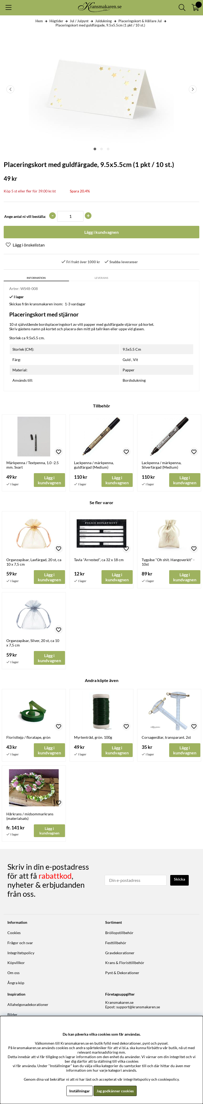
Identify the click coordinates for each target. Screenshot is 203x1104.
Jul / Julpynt (79, 21)
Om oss (13, 972)
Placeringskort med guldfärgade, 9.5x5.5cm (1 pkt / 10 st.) (100, 25)
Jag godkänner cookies (115, 1091)
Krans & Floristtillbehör (124, 962)
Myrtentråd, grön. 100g (93, 737)
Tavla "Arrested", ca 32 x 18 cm (99, 559)
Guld (127, 359)
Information (36, 277)
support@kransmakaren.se (138, 1007)
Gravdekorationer (120, 953)
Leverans (101, 277)
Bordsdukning (134, 380)
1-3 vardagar (75, 304)
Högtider (56, 21)
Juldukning (103, 21)
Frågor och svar (20, 942)
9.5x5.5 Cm (132, 349)
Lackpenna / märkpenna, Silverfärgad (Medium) (161, 464)
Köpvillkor (16, 962)
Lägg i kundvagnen (49, 830)
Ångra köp (15, 982)
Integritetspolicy (20, 953)
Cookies (14, 932)
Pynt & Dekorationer (122, 972)
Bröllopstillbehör (119, 932)
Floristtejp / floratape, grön (28, 737)
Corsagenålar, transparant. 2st (166, 737)
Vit (135, 359)
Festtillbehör (115, 942)
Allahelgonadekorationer (27, 1004)
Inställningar (79, 1091)
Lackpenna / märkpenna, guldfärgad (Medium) (94, 464)
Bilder (12, 1014)
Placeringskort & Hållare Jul (140, 21)
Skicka (179, 879)
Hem (39, 21)
